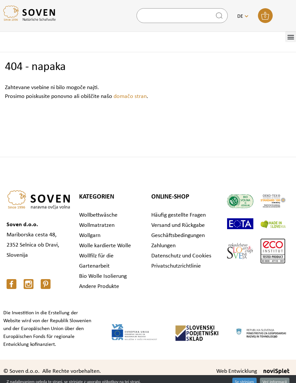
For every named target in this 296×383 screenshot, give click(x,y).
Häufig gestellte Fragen (178, 215)
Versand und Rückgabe (178, 225)
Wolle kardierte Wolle (105, 246)
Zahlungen (163, 246)
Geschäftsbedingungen (178, 235)
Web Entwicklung (236, 371)
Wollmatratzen (97, 225)
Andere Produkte (99, 286)
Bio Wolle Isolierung (103, 276)
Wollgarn (89, 235)
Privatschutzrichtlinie (176, 266)
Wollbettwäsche (98, 215)
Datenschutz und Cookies (181, 256)
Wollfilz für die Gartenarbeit (96, 261)
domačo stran (130, 96)
